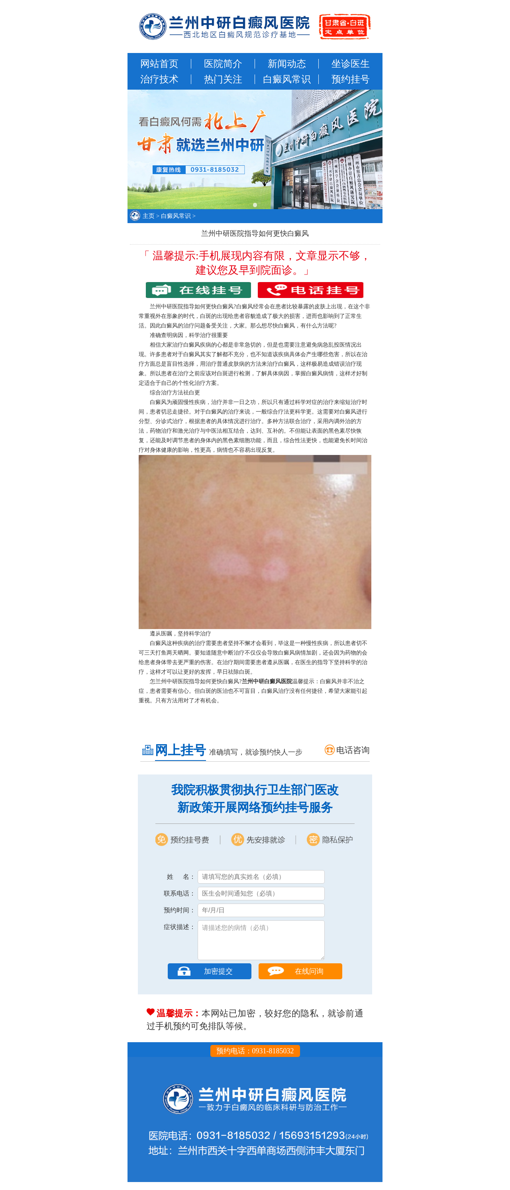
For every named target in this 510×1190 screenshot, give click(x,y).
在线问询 (309, 979)
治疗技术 (159, 79)
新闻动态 (287, 64)
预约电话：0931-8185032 (255, 1059)
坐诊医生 (351, 64)
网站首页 (159, 64)
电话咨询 (353, 750)
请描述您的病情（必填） (261, 944)
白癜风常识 (287, 79)
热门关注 (223, 79)
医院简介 (223, 64)
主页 (149, 216)
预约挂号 (351, 79)
